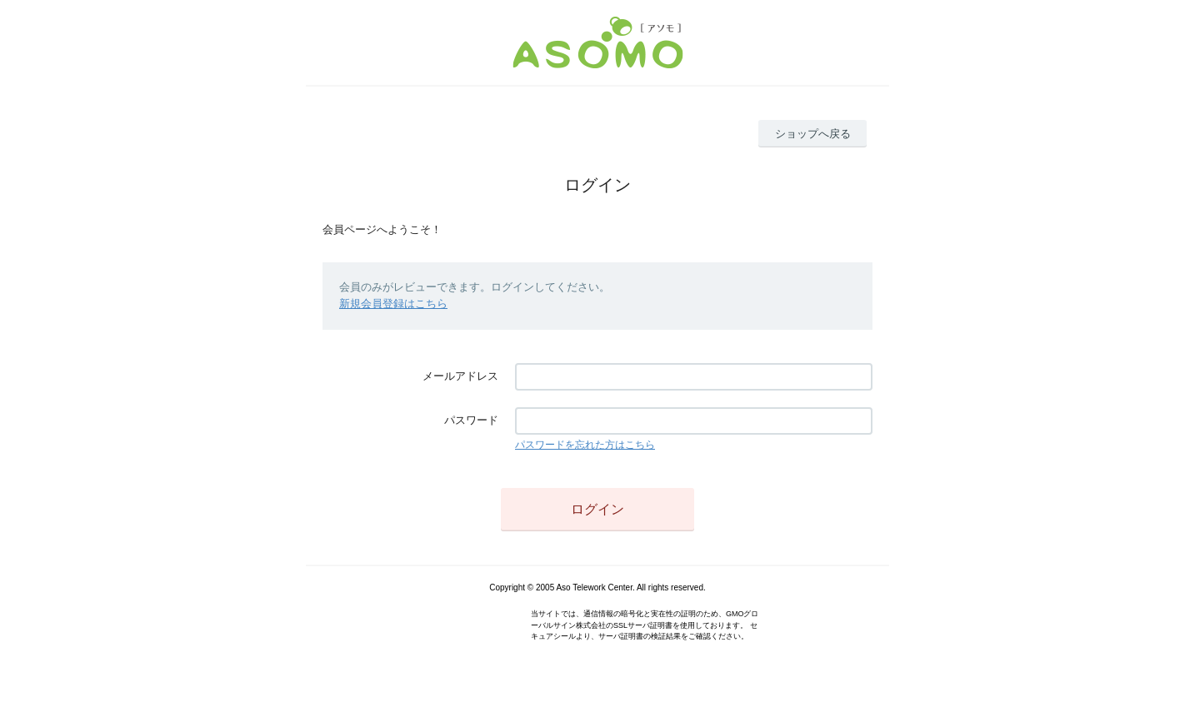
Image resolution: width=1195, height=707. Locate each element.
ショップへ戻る (813, 133)
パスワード (471, 420)
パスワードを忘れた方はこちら (585, 445)
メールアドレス (460, 376)
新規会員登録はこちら (393, 303)
